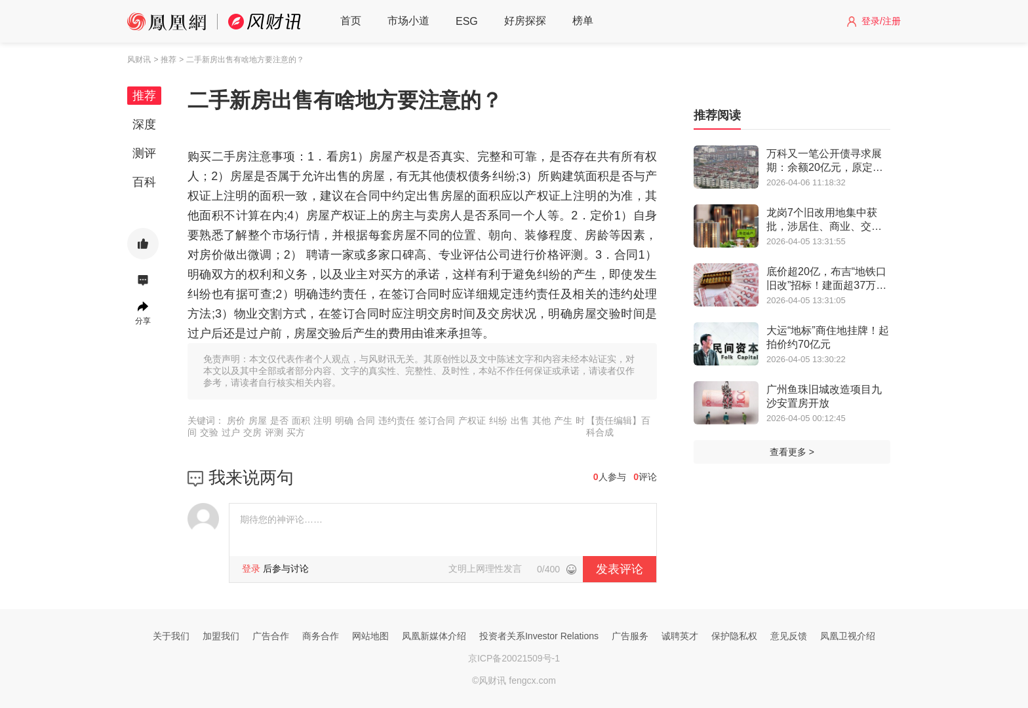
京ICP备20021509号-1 (514, 658)
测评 (144, 153)
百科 (144, 182)
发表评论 (619, 569)
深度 (144, 124)
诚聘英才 (680, 636)
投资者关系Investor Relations (539, 636)
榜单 (582, 20)
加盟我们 (221, 636)
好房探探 (525, 20)
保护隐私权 (734, 636)
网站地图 (370, 636)
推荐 (144, 95)
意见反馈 (788, 636)
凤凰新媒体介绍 (434, 636)
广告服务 (630, 636)
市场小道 (408, 20)
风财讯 (139, 59)
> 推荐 (164, 59)
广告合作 (270, 636)
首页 (350, 20)
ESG (467, 21)
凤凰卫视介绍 (847, 636)
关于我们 (171, 636)
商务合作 (320, 636)
